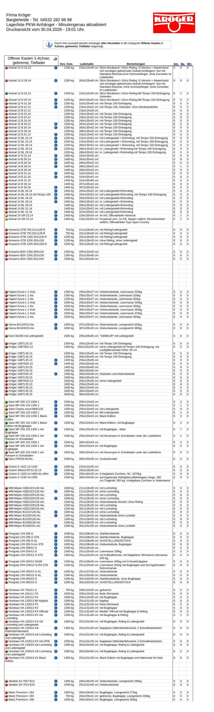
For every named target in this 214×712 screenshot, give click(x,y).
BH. (189, 63)
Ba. (183, 63)
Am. (176, 63)
